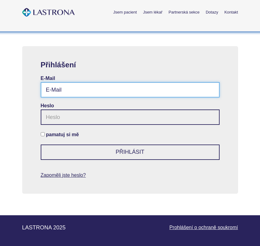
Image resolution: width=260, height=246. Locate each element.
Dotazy (212, 12)
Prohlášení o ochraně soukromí (203, 227)
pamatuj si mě (62, 134)
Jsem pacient (125, 12)
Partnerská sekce (184, 12)
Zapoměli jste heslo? (63, 175)
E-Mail (48, 78)
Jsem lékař (153, 12)
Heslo (47, 105)
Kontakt (231, 12)
